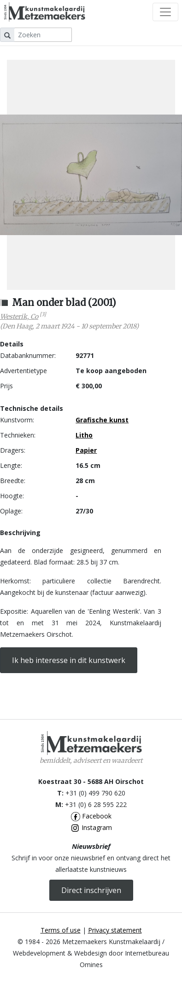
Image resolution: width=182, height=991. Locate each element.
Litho (84, 435)
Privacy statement (115, 930)
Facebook (91, 816)
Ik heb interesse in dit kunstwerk (68, 660)
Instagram (91, 827)
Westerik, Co (19, 316)
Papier (86, 450)
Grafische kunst (102, 419)
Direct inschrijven (91, 890)
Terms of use (61, 930)
